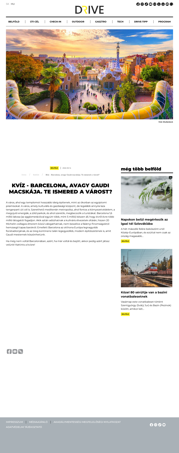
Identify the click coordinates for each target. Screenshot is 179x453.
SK (7, 4)
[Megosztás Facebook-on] (9, 351)
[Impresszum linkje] (158, 4)
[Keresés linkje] (171, 4)
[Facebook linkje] (138, 4)
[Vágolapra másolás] (20, 351)
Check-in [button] (55, 21)
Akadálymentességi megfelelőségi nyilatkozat (87, 422)
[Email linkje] (154, 4)
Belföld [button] (13, 21)
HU (13, 4)
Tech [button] (120, 21)
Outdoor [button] (78, 21)
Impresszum (14, 422)
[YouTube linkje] (150, 4)
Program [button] (164, 21)
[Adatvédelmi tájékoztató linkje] (163, 4)
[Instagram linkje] (142, 4)
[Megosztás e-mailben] (14, 351)
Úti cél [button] (34, 21)
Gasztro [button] (100, 21)
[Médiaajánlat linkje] (167, 4)
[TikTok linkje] (146, 4)
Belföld (54, 168)
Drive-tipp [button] (141, 21)
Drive (24, 175)
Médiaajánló (38, 422)
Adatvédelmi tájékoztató (24, 427)
